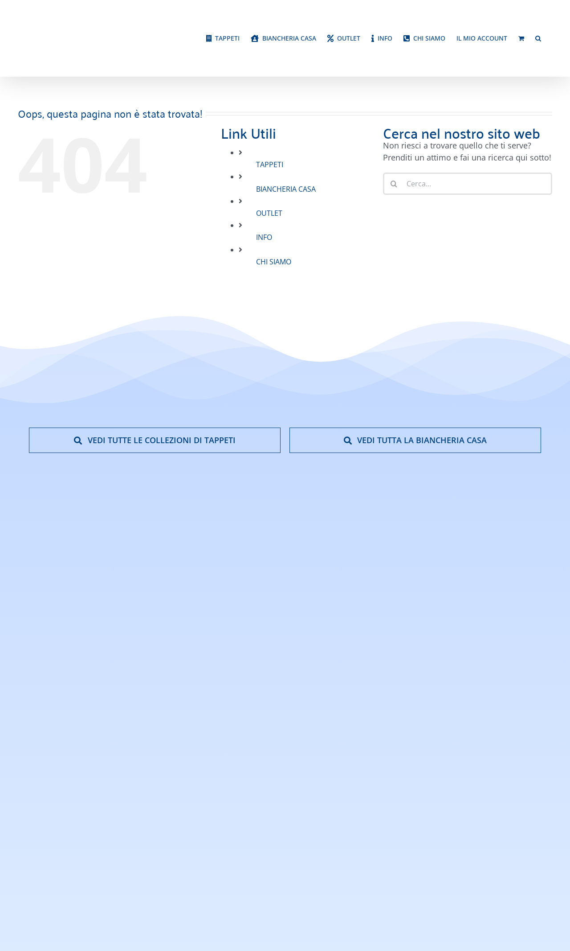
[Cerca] (394, 184)
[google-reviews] (508, 637)
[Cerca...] (467, 184)
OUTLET (269, 213)
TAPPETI (269, 164)
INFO (264, 237)
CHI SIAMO (273, 262)
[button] (538, 38)
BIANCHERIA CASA (286, 189)
